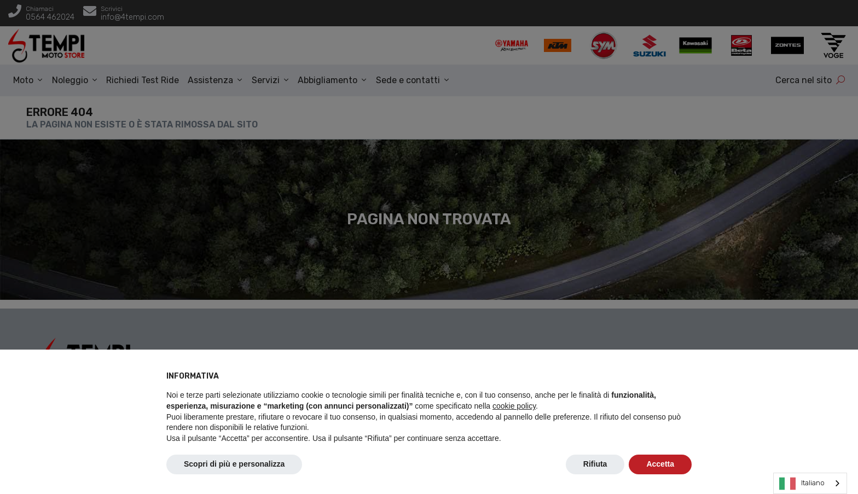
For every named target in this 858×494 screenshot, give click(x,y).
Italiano (802, 483)
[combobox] (810, 483)
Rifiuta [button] (595, 464)
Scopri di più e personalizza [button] (234, 464)
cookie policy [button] (514, 406)
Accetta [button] (660, 464)
